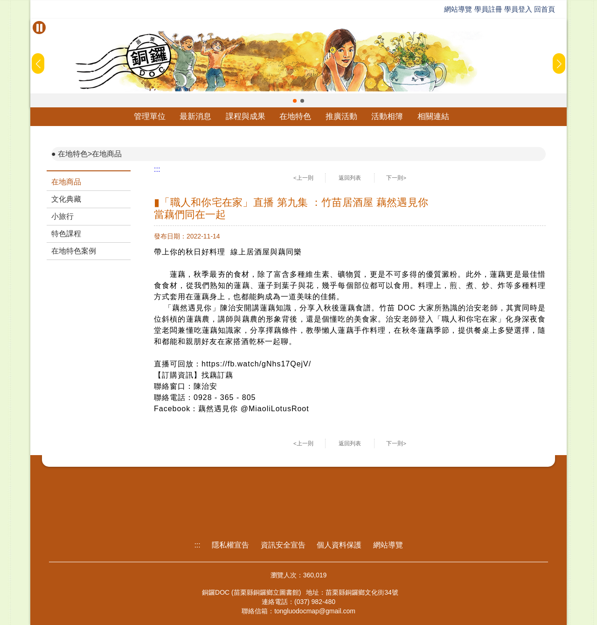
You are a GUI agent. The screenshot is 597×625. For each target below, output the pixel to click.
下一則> (396, 178)
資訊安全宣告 (283, 545)
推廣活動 (341, 116)
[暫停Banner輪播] (39, 27)
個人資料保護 (339, 545)
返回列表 (350, 178)
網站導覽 (458, 9)
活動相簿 (387, 116)
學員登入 (518, 9)
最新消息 (195, 116)
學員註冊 (488, 9)
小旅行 (62, 216)
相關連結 (433, 116)
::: (157, 169)
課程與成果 (245, 116)
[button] (295, 101)
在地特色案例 (73, 251)
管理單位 (150, 116)
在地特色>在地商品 (90, 154)
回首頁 (544, 9)
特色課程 (66, 234)
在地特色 (295, 116)
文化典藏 (66, 199)
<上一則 (303, 178)
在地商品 (66, 182)
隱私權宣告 (230, 545)
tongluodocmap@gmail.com (314, 611)
